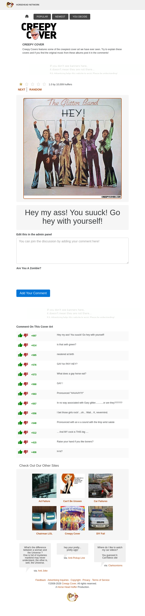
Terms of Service (101, 580)
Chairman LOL (44, 533)
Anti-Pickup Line (76, 558)
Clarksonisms (115, 565)
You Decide (80, 16)
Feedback (40, 580)
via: (36, 570)
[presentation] (46, 278)
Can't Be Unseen (72, 501)
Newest (60, 16)
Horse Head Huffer (67, 587)
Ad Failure (44, 501)
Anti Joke (43, 570)
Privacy (86, 580)
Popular (42, 16)
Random (35, 89)
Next (21, 89)
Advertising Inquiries (58, 580)
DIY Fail (100, 533)
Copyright (75, 580)
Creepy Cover (72, 533)
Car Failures (100, 501)
